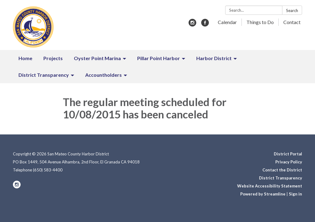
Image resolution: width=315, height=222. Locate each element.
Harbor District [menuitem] (214, 58)
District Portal (288, 153)
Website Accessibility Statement (269, 185)
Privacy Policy (288, 161)
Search (292, 10)
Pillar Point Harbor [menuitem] (158, 58)
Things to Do (260, 22)
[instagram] (192, 24)
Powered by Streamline (262, 193)
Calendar (227, 22)
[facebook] (205, 24)
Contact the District (282, 169)
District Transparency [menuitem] (43, 75)
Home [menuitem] (25, 58)
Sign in (295, 193)
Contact (292, 22)
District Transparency (280, 177)
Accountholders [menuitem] (103, 75)
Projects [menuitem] (53, 58)
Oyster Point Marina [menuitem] (97, 58)
